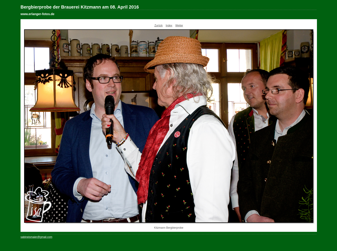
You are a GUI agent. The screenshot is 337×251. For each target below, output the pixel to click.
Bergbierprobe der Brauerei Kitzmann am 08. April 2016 (80, 7)
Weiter (179, 25)
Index (169, 25)
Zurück (158, 25)
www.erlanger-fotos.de (37, 14)
